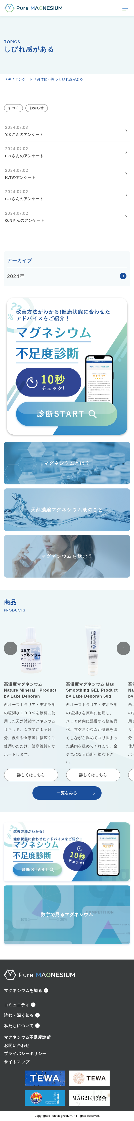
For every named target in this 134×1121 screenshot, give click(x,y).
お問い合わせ (16, 1045)
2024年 (16, 276)
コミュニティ (16, 1005)
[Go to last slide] (10, 648)
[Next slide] (123, 648)
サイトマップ (16, 1062)
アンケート (24, 79)
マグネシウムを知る (23, 990)
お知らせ (36, 108)
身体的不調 (46, 79)
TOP (7, 79)
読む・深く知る (19, 1015)
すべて (13, 108)
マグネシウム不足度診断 (27, 1037)
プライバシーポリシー (25, 1053)
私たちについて (19, 1026)
